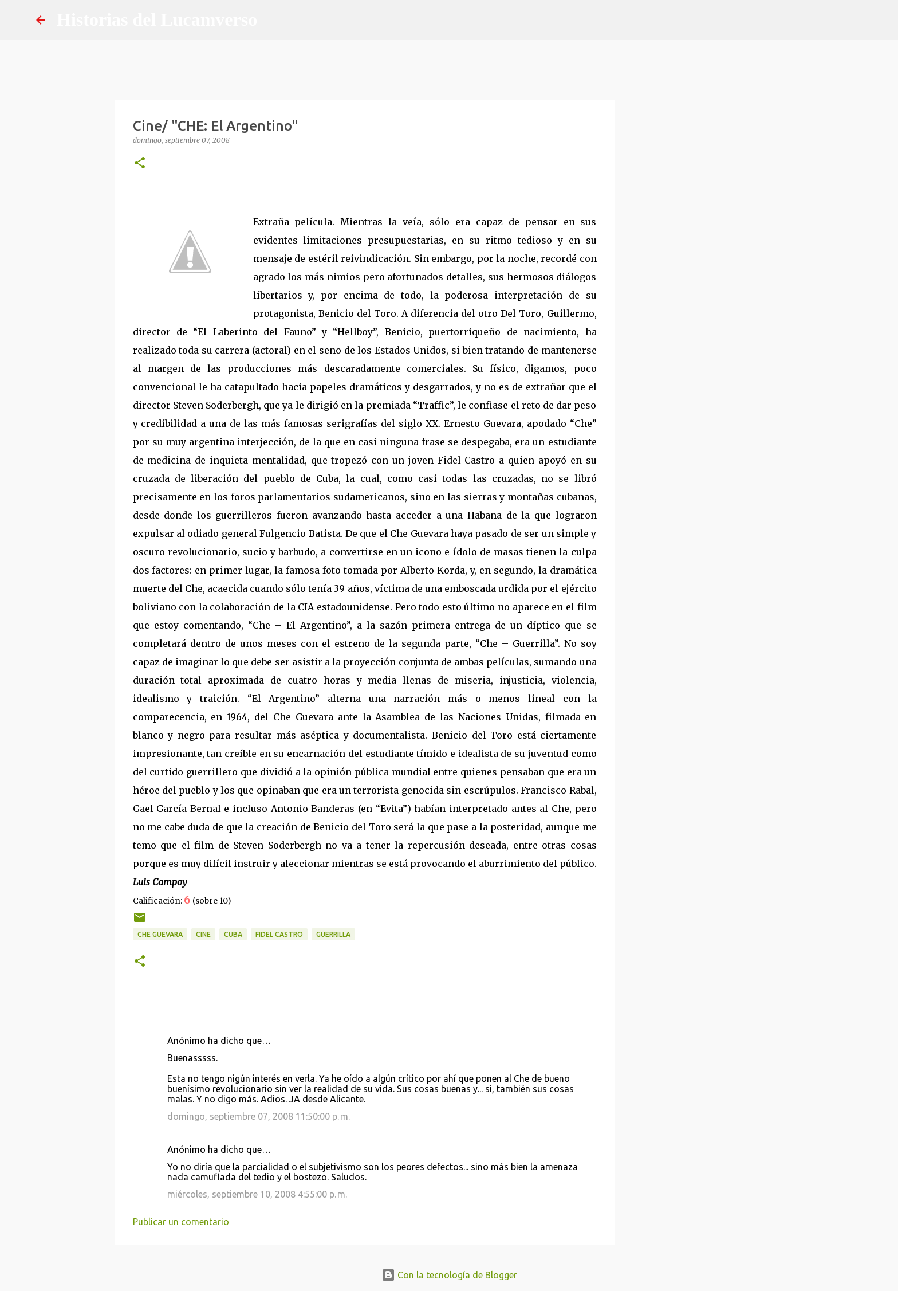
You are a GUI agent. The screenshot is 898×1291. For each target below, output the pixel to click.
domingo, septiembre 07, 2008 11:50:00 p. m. (258, 1116)
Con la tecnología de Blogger (449, 1275)
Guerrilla (333, 934)
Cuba (233, 934)
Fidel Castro (279, 934)
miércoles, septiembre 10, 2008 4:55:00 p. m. (257, 1194)
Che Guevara (160, 934)
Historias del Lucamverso (157, 19)
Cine (203, 934)
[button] (140, 163)
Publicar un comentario (181, 1222)
